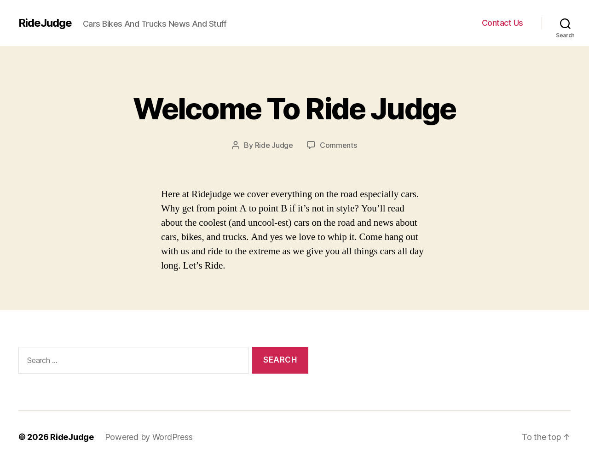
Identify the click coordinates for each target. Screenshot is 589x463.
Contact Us (502, 23)
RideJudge (45, 23)
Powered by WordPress (149, 437)
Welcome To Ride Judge (294, 108)
